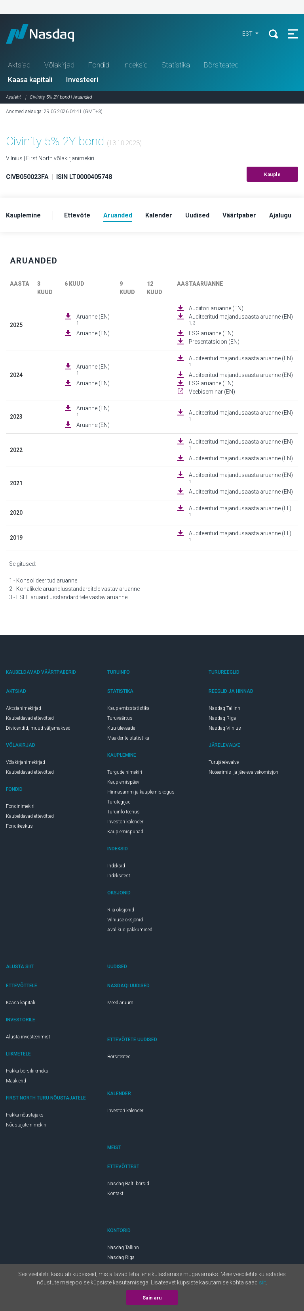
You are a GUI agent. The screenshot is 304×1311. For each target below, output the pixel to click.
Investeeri (82, 79)
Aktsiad (19, 65)
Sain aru (152, 1298)
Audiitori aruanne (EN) (216, 308)
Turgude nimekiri (124, 772)
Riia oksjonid (120, 910)
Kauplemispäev (123, 782)
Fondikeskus (19, 826)
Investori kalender (125, 822)
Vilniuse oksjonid (125, 920)
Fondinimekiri (20, 806)
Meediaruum (120, 1002)
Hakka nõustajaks (25, 1115)
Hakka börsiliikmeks (27, 1071)
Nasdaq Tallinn (224, 708)
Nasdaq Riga (222, 718)
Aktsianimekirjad (23, 708)
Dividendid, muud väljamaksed (38, 728)
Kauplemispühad (125, 831)
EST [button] (248, 34)
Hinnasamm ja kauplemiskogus (141, 792)
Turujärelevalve (224, 762)
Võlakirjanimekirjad (25, 762)
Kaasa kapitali (30, 79)
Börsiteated (221, 65)
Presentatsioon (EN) (214, 341)
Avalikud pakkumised (129, 929)
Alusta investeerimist (28, 1037)
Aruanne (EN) (93, 319)
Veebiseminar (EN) (212, 391)
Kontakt (115, 1193)
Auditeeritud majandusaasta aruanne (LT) (240, 511)
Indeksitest (118, 875)
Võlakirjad (59, 65)
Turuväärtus (120, 718)
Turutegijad (119, 802)
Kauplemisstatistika (128, 708)
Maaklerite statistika (128, 738)
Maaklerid (16, 1081)
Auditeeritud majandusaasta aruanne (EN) (241, 319)
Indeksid (135, 65)
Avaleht (13, 97)
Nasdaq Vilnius (225, 728)
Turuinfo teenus (123, 812)
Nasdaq (47, 34)
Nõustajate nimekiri (26, 1125)
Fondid (98, 65)
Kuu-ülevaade (121, 728)
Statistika (176, 65)
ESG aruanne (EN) (211, 333)
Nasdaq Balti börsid (128, 1183)
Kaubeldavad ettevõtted (30, 718)
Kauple (272, 174)
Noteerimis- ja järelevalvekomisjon (243, 772)
